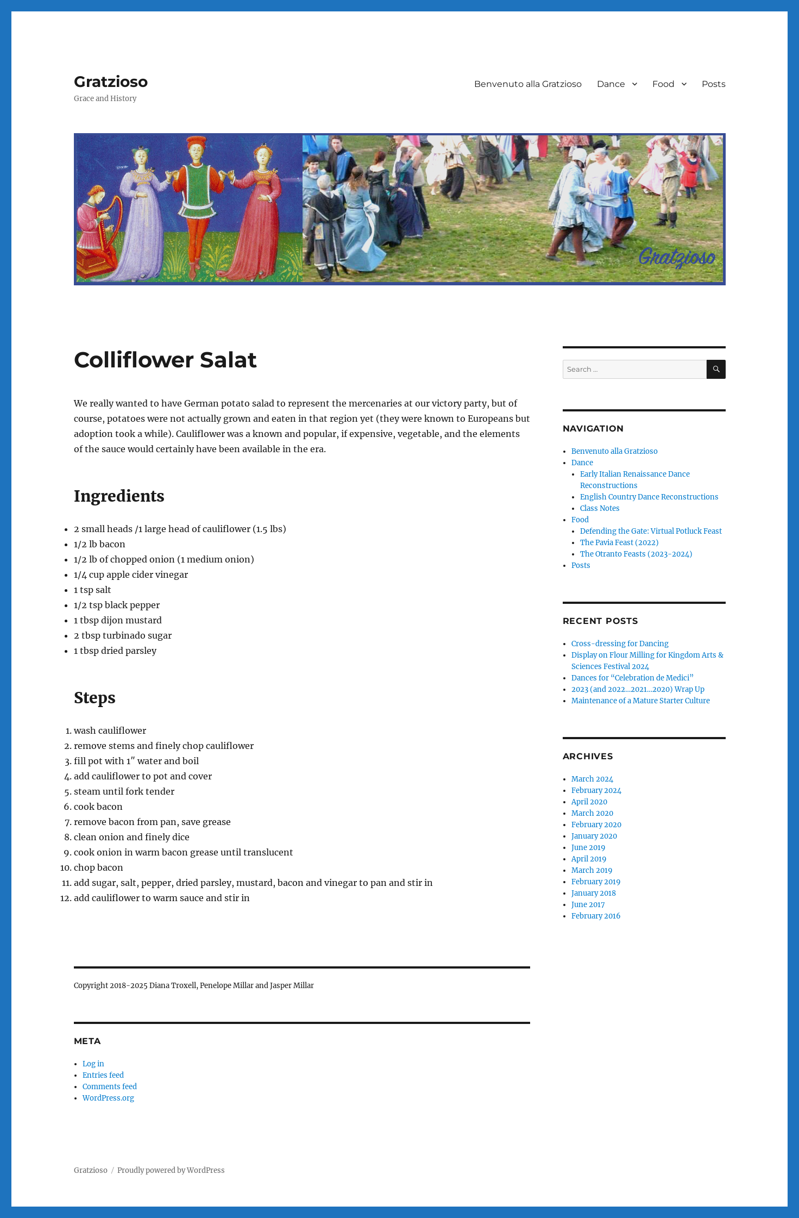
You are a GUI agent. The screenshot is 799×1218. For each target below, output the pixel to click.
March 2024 (592, 779)
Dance (611, 84)
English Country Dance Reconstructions (649, 497)
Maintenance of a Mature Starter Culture (640, 700)
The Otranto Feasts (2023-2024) (636, 554)
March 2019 (592, 870)
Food (663, 84)
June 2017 (588, 904)
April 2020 (589, 802)
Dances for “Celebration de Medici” (632, 678)
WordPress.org (108, 1098)
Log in (93, 1064)
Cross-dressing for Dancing (620, 643)
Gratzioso (111, 81)
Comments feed (110, 1086)
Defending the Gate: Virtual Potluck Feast (651, 531)
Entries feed (103, 1075)
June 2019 (588, 847)
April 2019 (589, 859)
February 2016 (596, 916)
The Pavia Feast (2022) (619, 542)
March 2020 (592, 813)
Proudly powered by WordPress (171, 1170)
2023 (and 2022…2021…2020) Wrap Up (637, 689)
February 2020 (596, 824)
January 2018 (593, 893)
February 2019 (596, 881)
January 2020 (594, 836)
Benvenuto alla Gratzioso (528, 84)
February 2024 (596, 790)
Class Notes (600, 508)
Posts (714, 84)
